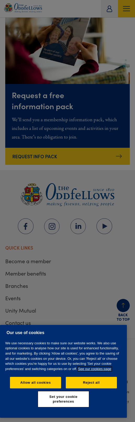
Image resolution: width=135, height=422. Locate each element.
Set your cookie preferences (63, 399)
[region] (63, 371)
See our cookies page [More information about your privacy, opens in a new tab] (94, 369)
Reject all (91, 382)
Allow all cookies (35, 382)
